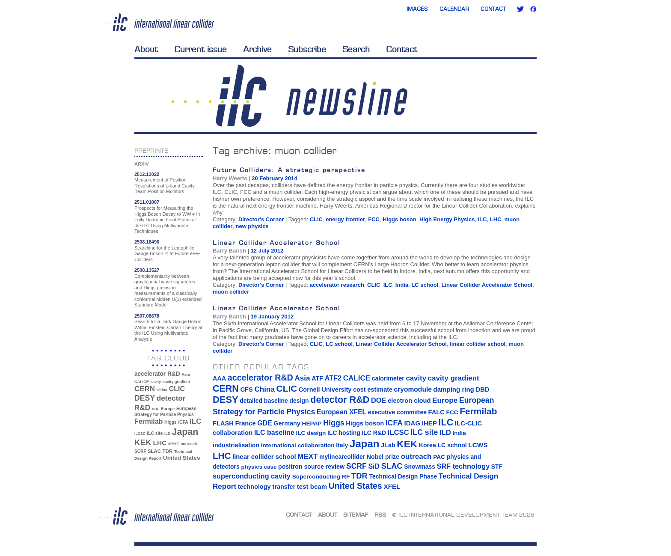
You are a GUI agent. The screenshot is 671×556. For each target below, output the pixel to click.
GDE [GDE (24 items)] (264, 423)
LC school (424, 285)
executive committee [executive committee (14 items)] (397, 412)
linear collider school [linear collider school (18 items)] (264, 456)
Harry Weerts (230, 178)
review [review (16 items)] (334, 466)
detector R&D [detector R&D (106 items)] (339, 399)
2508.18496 (146, 241)
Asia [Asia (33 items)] (185, 374)
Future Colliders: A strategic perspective (289, 169)
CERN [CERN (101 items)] (144, 389)
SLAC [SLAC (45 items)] (154, 451)
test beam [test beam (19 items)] (312, 486)
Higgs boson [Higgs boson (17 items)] (365, 423)
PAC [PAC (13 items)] (439, 457)
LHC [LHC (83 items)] (160, 442)
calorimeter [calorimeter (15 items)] (388, 378)
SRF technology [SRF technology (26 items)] (463, 466)
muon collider (231, 291)
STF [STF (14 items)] (496, 466)
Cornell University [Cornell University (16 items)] (325, 389)
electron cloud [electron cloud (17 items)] (409, 400)
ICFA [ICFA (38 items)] (183, 422)
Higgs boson (399, 219)
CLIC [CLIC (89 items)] (177, 388)
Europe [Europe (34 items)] (168, 408)
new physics (251, 226)
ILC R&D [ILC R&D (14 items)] (374, 432)
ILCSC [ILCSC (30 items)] (139, 433)
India (401, 285)
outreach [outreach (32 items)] (189, 444)
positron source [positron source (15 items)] (301, 466)
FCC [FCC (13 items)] (452, 412)
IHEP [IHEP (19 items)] (429, 423)
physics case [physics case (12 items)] (258, 467)
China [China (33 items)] (161, 390)
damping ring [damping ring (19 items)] (453, 389)
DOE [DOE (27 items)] (155, 409)
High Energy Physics (447, 219)
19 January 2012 (272, 316)
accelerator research (337, 285)
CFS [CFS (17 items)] (246, 389)
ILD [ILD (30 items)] (167, 433)
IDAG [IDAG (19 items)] (412, 423)
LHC (496, 219)
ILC (482, 219)
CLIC (316, 219)
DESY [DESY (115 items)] (144, 398)
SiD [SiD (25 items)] (374, 466)
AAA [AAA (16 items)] (219, 378)
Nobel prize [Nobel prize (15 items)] (383, 456)
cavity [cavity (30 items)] (156, 382)
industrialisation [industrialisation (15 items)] (236, 445)
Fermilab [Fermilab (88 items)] (148, 421)
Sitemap (355, 514)
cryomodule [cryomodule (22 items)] (413, 389)
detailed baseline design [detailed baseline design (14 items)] (274, 400)
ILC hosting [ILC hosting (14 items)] (343, 432)
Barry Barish (229, 250)
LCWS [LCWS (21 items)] (477, 445)
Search (356, 49)
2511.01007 (146, 202)
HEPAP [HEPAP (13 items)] (312, 423)
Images (417, 9)
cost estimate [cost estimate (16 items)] (372, 389)
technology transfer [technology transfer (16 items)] (266, 486)
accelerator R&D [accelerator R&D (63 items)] (157, 374)
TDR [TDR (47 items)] (167, 451)
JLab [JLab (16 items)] (388, 445)
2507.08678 (146, 315)
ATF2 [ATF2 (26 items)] (333, 378)
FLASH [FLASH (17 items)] (223, 423)
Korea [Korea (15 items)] (427, 445)
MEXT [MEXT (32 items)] (173, 444)
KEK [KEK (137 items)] (142, 442)
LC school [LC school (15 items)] (451, 445)
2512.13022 (146, 174)
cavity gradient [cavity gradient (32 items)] (176, 382)
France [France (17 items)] (245, 423)
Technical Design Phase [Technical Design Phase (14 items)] (403, 476)
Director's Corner (261, 219)
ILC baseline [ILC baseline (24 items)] (274, 432)
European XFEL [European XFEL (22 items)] (341, 412)
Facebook (533, 9)
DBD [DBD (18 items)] (482, 389)
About (146, 49)
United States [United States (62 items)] (181, 458)
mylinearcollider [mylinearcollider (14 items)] (342, 456)
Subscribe (307, 49)
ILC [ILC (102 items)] (195, 421)
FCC (374, 219)
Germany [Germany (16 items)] (286, 423)
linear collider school (477, 344)
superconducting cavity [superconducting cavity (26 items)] (252, 476)
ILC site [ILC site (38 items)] (155, 433)
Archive (257, 49)
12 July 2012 (267, 250)
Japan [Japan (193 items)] (185, 432)
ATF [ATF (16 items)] (317, 378)
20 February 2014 (274, 178)
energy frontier (345, 219)
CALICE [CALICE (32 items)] (141, 382)
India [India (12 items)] (459, 433)
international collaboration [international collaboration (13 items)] (298, 445)
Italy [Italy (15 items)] (342, 445)
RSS (380, 514)
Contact (493, 9)
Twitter (520, 9)
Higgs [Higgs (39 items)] (170, 422)
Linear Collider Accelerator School (276, 242)
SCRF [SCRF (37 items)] (140, 451)
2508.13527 (146, 270)
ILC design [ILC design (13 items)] (311, 433)
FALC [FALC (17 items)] (436, 412)
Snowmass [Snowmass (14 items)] (419, 466)
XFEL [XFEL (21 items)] (391, 486)
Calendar (454, 9)
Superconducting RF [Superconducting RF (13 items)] (321, 476)
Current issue (200, 49)
